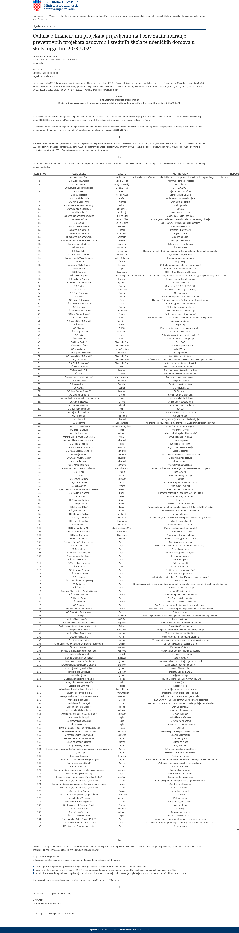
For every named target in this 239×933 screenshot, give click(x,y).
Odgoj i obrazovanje (64, 913)
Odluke (50, 913)
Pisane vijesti (39, 913)
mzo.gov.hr (38, 63)
